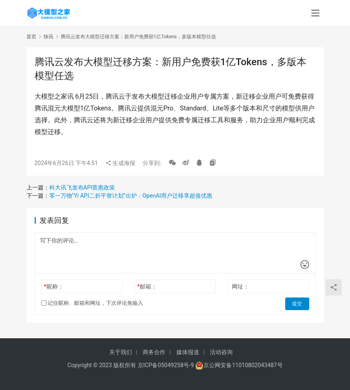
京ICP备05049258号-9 (166, 365)
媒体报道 (187, 352)
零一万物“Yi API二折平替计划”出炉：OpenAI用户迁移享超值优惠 (131, 195)
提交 (298, 303)
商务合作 (154, 352)
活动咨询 (221, 352)
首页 (31, 37)
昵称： (53, 286)
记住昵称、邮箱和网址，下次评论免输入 (92, 303)
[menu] (315, 13)
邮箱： (147, 286)
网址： (240, 286)
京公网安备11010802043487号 (242, 365)
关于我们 (120, 352)
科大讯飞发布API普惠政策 (82, 187)
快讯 (48, 37)
